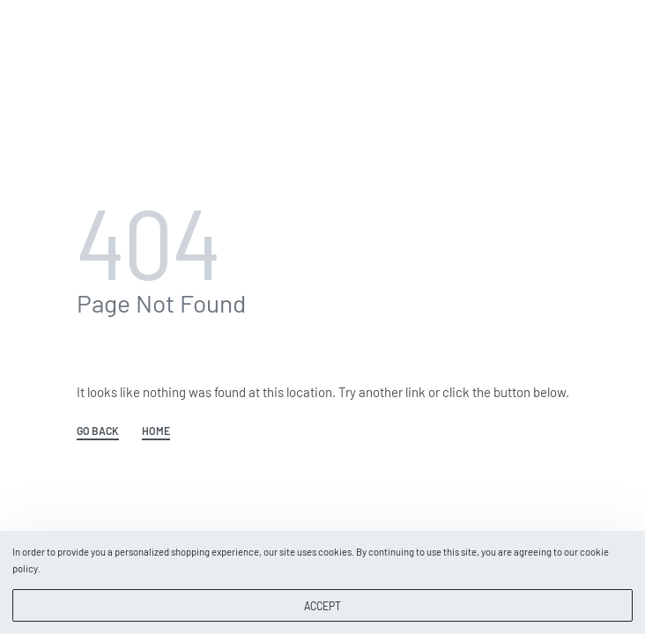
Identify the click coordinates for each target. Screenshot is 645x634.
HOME (156, 431)
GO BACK (98, 431)
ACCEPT (322, 606)
